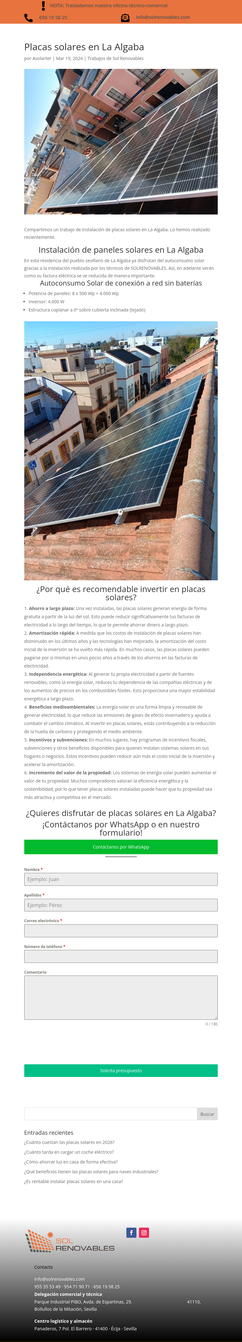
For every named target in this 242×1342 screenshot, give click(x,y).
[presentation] (72, 1045)
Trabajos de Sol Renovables (116, 58)
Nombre (33, 869)
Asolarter (41, 58)
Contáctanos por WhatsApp (121, 847)
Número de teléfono (44, 946)
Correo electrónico (43, 920)
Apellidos (34, 895)
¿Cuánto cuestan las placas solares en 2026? (69, 1142)
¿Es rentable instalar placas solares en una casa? (73, 1181)
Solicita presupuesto (121, 1070)
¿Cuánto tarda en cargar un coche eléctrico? (69, 1152)
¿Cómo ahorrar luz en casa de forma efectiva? (71, 1162)
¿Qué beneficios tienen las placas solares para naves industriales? (91, 1172)
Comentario (35, 972)
